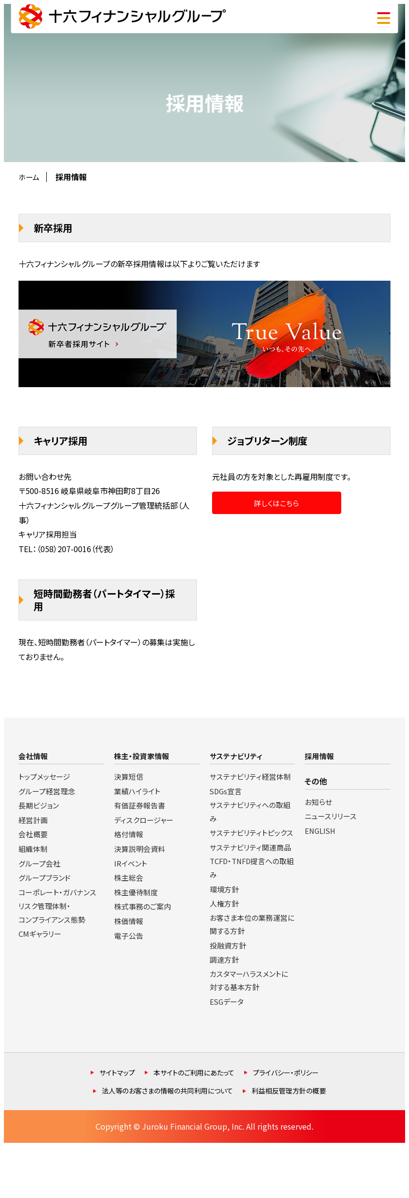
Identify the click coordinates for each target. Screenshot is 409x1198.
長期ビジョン (40, 807)
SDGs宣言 (227, 807)
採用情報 (320, 758)
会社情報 (34, 758)
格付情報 (129, 836)
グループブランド (46, 879)
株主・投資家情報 (143, 758)
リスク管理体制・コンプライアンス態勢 (54, 915)
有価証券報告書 (141, 807)
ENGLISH (321, 832)
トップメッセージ (46, 778)
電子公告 (129, 937)
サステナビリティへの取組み (249, 828)
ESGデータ (228, 1052)
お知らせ (319, 803)
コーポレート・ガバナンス (60, 893)
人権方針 (225, 951)
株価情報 (129, 922)
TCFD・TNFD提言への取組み (251, 915)
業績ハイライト (138, 792)
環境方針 (225, 937)
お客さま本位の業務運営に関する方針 (251, 973)
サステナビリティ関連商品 (249, 886)
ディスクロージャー (145, 821)
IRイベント (131, 864)
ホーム (30, 177)
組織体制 (34, 850)
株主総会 (129, 879)
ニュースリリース (332, 818)
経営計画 (34, 821)
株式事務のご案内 (144, 908)
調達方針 (225, 1009)
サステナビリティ (238, 758)
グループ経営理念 (48, 792)
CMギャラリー (41, 937)
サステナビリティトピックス (250, 858)
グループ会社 (41, 864)
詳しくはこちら (285, 505)
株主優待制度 (137, 893)
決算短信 (129, 778)
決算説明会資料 (141, 850)
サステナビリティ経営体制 (249, 785)
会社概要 (34, 836)
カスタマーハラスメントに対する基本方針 (251, 1031)
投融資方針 (229, 994)
